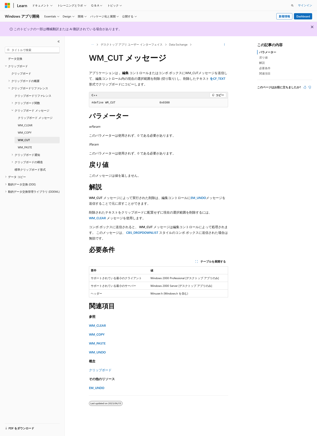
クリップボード (100, 370)
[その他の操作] (224, 44)
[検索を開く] (292, 5)
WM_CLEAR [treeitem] (25, 125)
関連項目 (265, 73)
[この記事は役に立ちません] (309, 87)
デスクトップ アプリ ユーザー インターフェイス (132, 44)
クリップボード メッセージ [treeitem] (35, 118)
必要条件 (265, 68)
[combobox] (32, 50)
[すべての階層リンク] (92, 44)
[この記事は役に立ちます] (304, 87)
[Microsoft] (7, 5)
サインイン (305, 5)
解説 (262, 63)
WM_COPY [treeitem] (25, 132)
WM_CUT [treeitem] (24, 140)
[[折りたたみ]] (58, 41)
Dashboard (303, 16)
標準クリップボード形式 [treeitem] (30, 169)
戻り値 (263, 57)
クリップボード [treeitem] (21, 73)
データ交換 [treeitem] (15, 59)
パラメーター (267, 52)
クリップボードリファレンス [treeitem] (33, 96)
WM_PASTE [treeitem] (25, 147)
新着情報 (284, 16)
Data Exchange (178, 44)
